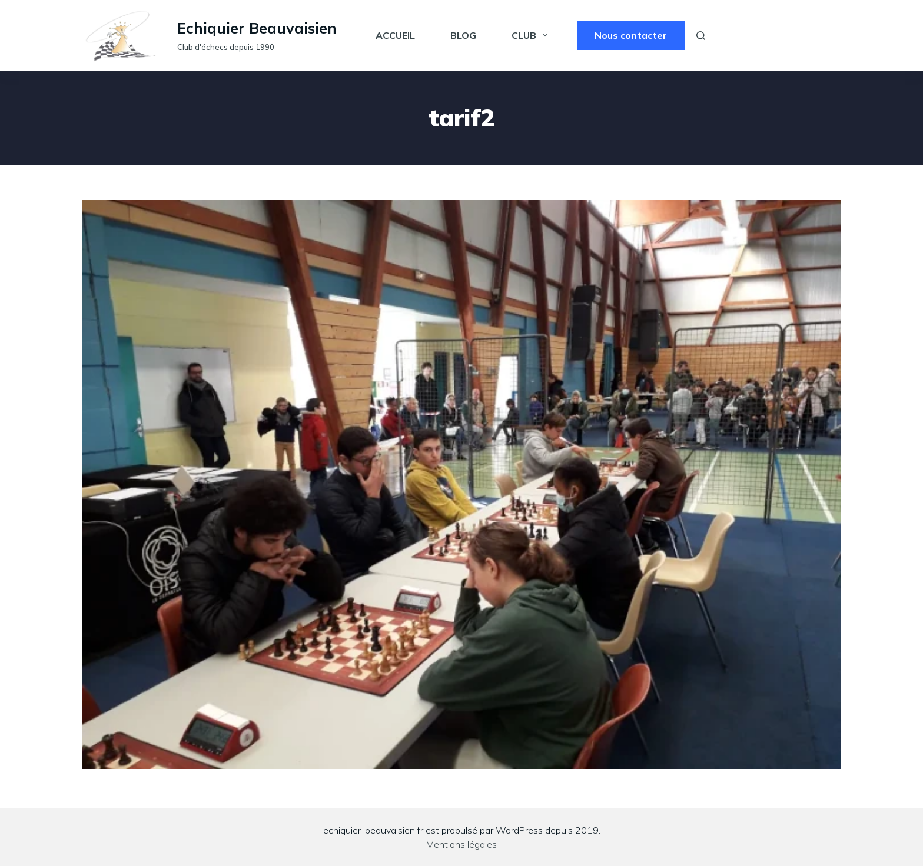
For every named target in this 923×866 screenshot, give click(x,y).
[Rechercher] (700, 35)
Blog (463, 35)
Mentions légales (461, 844)
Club (532, 35)
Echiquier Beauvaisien (257, 28)
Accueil (395, 35)
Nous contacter (631, 35)
